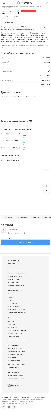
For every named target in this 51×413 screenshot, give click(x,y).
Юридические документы (17, 312)
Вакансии (11, 267)
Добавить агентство (15, 333)
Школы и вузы (7, 217)
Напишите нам (40, 397)
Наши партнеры (13, 279)
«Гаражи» (38, 45)
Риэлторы (11, 321)
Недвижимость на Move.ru (10, 6)
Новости (10, 294)
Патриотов (15, 160)
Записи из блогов (14, 306)
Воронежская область (27, 6)
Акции (10, 300)
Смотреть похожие (25, 242)
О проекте (11, 263)
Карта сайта (12, 382)
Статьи (10, 297)
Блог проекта (12, 303)
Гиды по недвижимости (16, 379)
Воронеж (39, 6)
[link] (10, 6)
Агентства (11, 324)
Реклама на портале (15, 276)
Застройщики (12, 327)
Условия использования (16, 285)
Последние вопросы (15, 354)
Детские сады (22, 217)
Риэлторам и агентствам (16, 364)
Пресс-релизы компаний (16, 309)
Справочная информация (16, 273)
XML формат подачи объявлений (15, 386)
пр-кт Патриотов (7, 7)
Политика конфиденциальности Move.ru (14, 403)
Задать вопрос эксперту (16, 351)
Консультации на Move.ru (16, 348)
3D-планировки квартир (16, 375)
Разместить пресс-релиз (16, 340)
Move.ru (23, 401)
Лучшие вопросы (13, 358)
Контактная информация (16, 270)
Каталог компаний (14, 337)
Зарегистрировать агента (17, 330)
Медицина (35, 217)
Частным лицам (13, 367)
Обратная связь (13, 282)
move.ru (16, 397)
